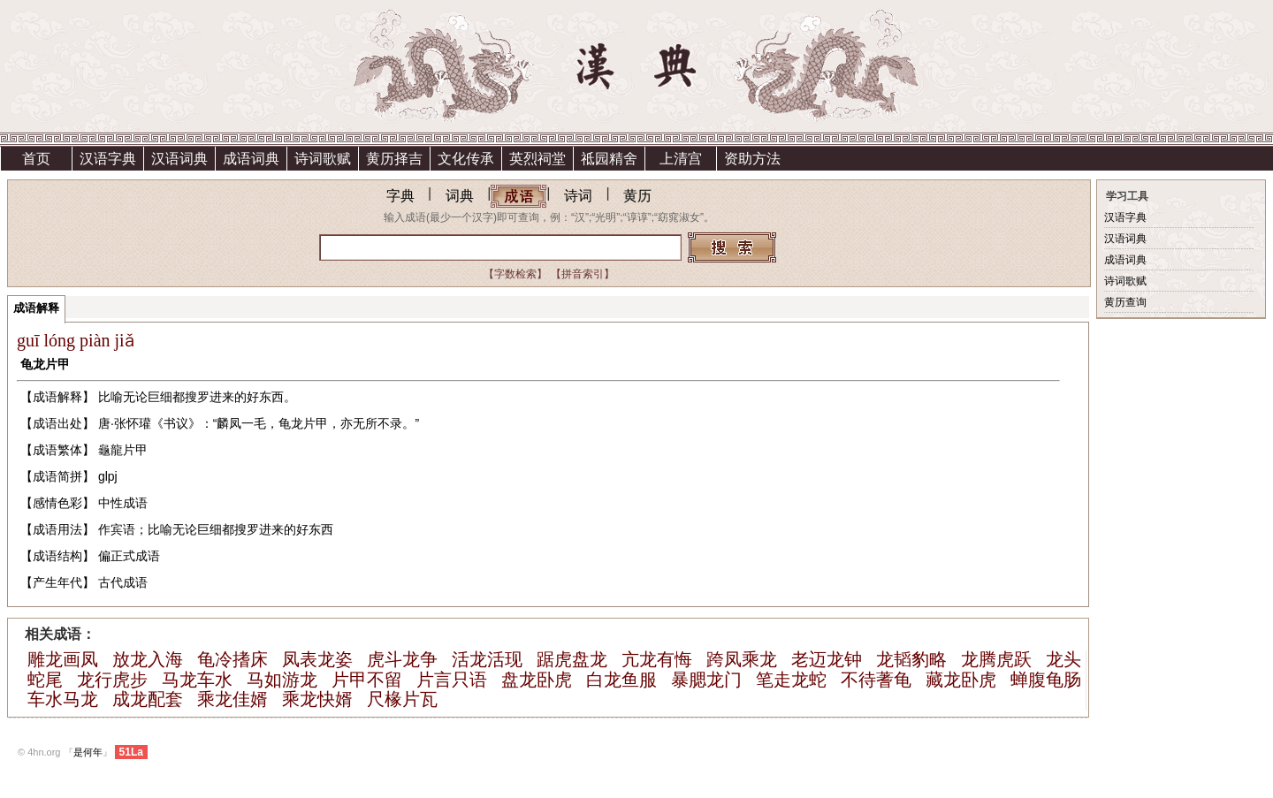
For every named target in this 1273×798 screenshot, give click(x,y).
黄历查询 (1125, 302)
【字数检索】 (515, 274)
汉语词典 (179, 158)
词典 (460, 195)
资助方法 (752, 158)
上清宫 (680, 158)
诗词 (578, 195)
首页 (36, 158)
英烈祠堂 (537, 158)
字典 (400, 195)
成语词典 (251, 158)
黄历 (637, 195)
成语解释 (36, 308)
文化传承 (466, 158)
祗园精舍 (609, 158)
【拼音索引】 (582, 274)
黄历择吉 (394, 158)
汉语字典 (108, 158)
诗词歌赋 (322, 158)
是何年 (88, 752)
